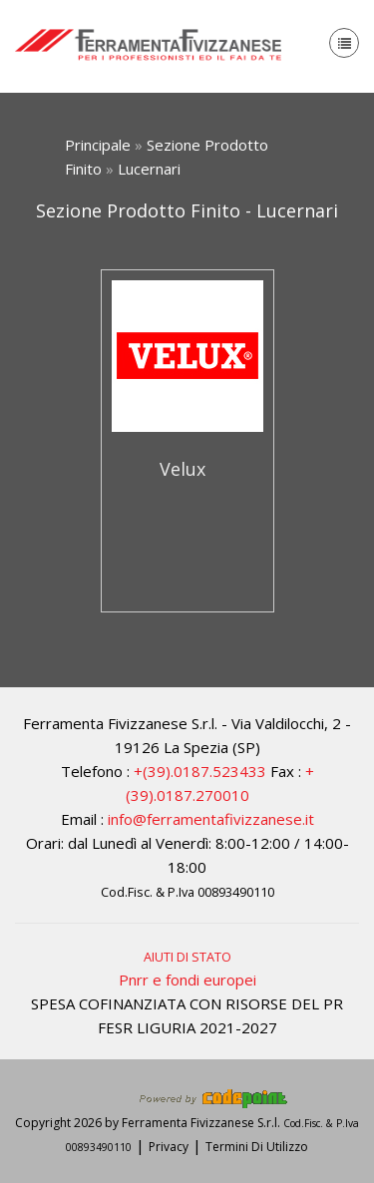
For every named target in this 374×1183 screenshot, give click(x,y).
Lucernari (149, 169)
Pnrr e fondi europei (187, 979)
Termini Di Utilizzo (256, 1146)
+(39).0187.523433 (200, 771)
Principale (98, 145)
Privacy (168, 1146)
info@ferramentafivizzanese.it (211, 819)
